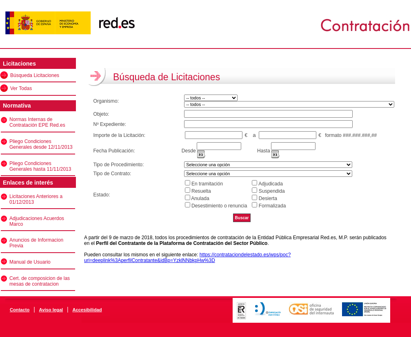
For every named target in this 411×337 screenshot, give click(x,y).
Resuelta (201, 191)
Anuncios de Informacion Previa (36, 243)
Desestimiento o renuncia (219, 206)
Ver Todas (21, 88)
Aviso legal (51, 309)
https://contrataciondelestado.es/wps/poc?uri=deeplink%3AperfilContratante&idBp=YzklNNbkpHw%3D (187, 257)
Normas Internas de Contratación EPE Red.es (37, 122)
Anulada (200, 198)
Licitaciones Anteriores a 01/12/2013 (35, 199)
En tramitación (207, 184)
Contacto (19, 309)
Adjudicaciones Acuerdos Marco (36, 221)
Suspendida (272, 191)
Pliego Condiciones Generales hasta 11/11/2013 (40, 166)
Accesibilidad (87, 309)
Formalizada (272, 206)
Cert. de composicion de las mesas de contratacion (39, 281)
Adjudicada (270, 184)
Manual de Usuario (30, 262)
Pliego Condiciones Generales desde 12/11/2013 (41, 144)
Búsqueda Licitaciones (34, 75)
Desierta (268, 198)
